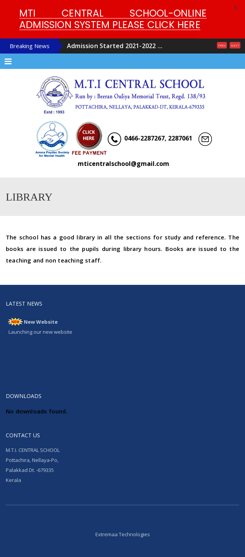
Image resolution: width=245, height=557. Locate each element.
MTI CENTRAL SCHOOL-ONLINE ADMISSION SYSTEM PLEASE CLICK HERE (113, 19)
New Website (41, 321)
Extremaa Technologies (122, 534)
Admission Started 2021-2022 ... (114, 46)
